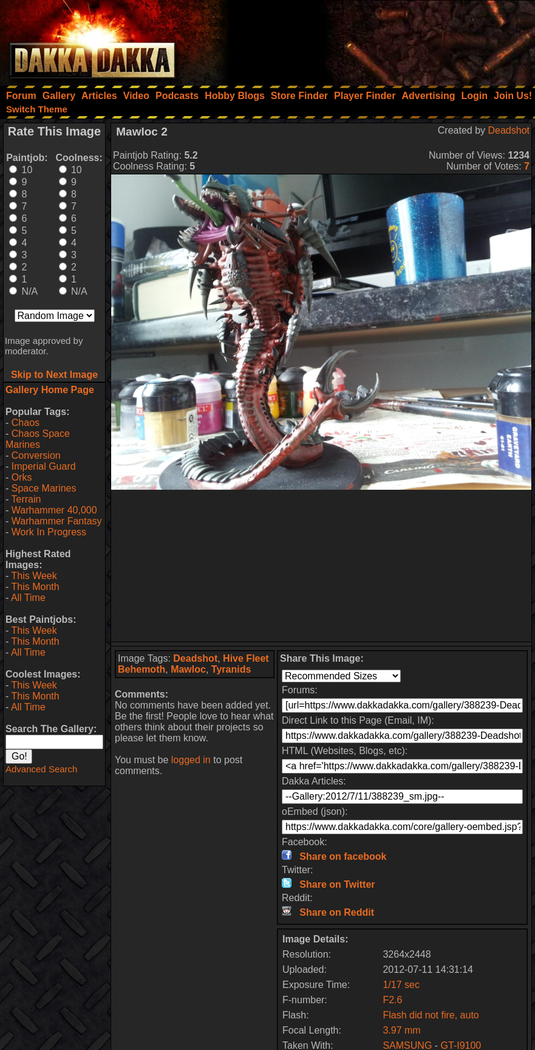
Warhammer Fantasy (57, 521)
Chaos (25, 422)
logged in (191, 760)
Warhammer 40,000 (54, 510)
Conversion (36, 455)
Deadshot (509, 130)
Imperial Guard (44, 466)
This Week (33, 576)
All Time (28, 597)
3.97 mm (401, 1030)
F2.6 (392, 1000)
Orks (22, 477)
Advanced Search (41, 769)
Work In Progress (49, 532)
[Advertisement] (372, 39)
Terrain (26, 499)
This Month (35, 587)
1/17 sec (401, 985)
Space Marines (44, 488)
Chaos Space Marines (37, 439)
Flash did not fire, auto (431, 1015)
